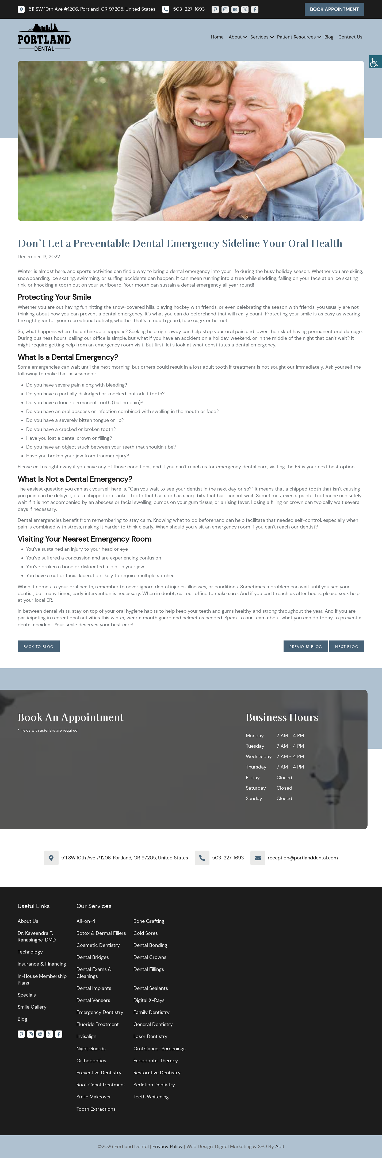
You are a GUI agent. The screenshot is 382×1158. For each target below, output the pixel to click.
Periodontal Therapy (155, 1061)
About (235, 37)
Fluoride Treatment (98, 1024)
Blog (328, 37)
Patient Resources (296, 37)
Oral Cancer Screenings (159, 1049)
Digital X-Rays (149, 1000)
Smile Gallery (32, 1007)
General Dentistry (153, 1024)
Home (217, 37)
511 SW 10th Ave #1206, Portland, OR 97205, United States (124, 858)
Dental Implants (94, 988)
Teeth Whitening (151, 1097)
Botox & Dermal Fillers (101, 933)
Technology (30, 952)
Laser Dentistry (150, 1036)
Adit (279, 1146)
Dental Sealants (150, 988)
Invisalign (86, 1036)
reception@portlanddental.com (303, 858)
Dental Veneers (93, 1000)
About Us (28, 921)
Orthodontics (91, 1061)
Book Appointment (334, 9)
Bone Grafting (148, 921)
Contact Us (350, 37)
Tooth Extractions (96, 1109)
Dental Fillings (148, 969)
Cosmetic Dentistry (98, 945)
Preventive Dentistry (99, 1073)
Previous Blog (305, 646)
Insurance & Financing (42, 964)
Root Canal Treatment (101, 1085)
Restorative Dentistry (157, 1073)
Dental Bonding (150, 945)
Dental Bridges (93, 957)
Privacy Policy (167, 1146)
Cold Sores (145, 933)
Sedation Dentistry (154, 1085)
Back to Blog (39, 646)
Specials (27, 995)
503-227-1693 (228, 858)
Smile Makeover (94, 1097)
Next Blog (346, 646)
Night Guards (91, 1049)
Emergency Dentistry (100, 1012)
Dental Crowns (149, 957)
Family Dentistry (151, 1012)
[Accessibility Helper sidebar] (375, 61)
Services (259, 37)
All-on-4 (86, 921)
